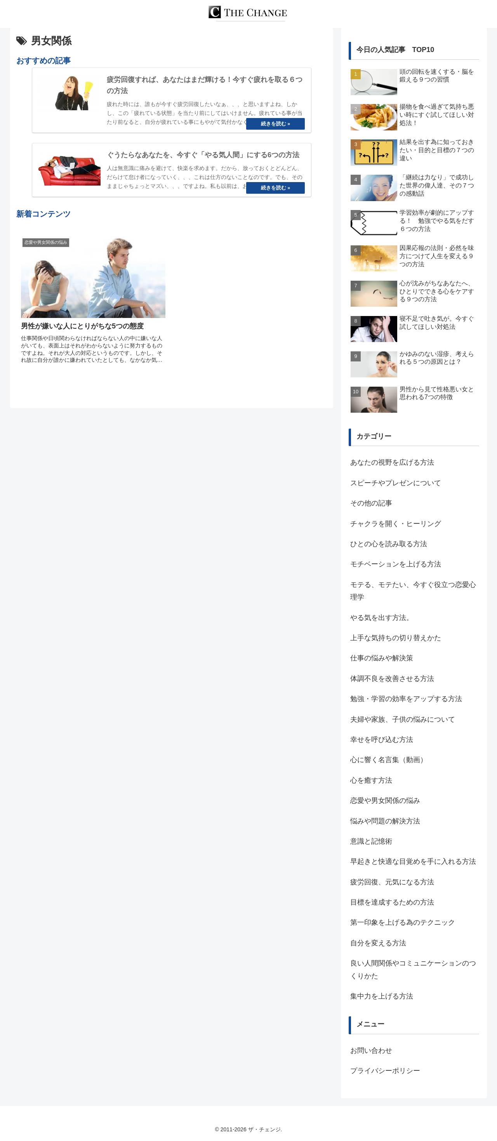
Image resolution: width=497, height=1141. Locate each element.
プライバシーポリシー (385, 1071)
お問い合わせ (371, 1050)
